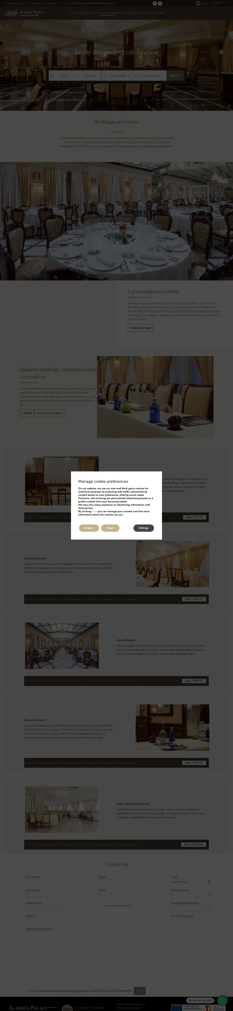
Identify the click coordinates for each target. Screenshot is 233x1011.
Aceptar (89, 528)
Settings (144, 528)
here (94, 511)
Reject (110, 528)
